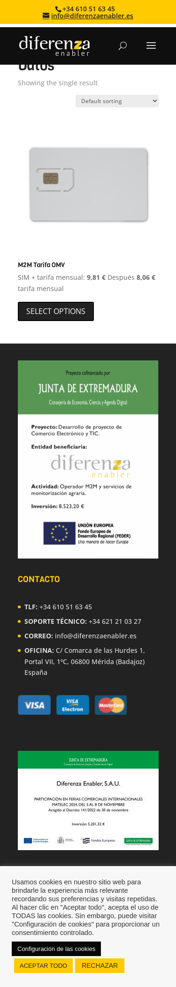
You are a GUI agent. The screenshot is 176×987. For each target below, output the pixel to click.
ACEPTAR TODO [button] (43, 965)
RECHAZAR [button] (100, 965)
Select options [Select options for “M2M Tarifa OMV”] (55, 311)
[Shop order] (117, 101)
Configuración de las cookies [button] (56, 948)
